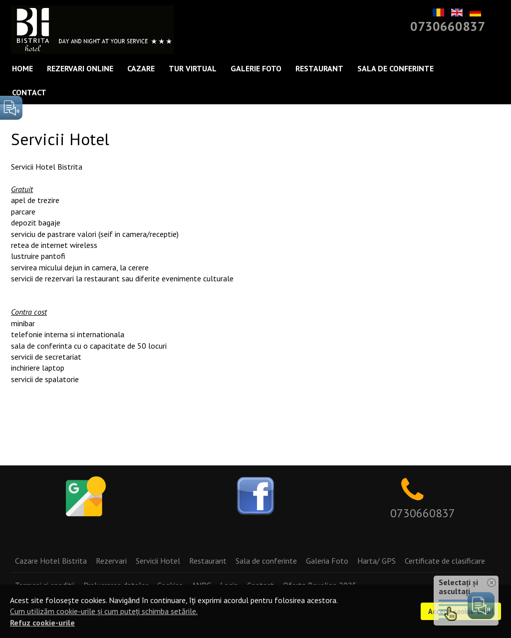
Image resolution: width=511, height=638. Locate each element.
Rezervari (111, 561)
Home (22, 68)
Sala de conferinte (395, 68)
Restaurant (319, 68)
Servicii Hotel (158, 561)
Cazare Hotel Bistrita (51, 561)
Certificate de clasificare (445, 561)
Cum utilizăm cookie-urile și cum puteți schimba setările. (104, 611)
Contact (29, 92)
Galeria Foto (327, 561)
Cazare (141, 68)
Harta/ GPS (376, 561)
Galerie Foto (256, 68)
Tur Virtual (193, 68)
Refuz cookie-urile (42, 623)
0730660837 (447, 26)
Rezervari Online (80, 68)
